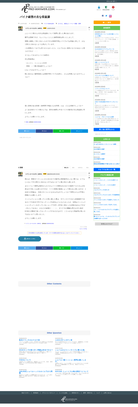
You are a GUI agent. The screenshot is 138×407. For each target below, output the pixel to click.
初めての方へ (26, 393)
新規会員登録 (106, 8)
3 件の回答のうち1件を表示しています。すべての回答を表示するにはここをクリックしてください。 (54, 233)
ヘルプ (113, 8)
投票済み (80, 167)
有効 (87, 167)
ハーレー (71, 23)
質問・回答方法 (87, 393)
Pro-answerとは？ (61, 9)
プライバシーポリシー (48, 393)
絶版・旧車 (78, 23)
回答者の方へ (76, 393)
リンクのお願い (63, 393)
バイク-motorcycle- (49, 23)
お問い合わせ (108, 393)
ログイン (99, 8)
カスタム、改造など (63, 23)
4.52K (44, 28)
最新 (73, 167)
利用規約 (35, 393)
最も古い (66, 167)
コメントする (83, 226)
